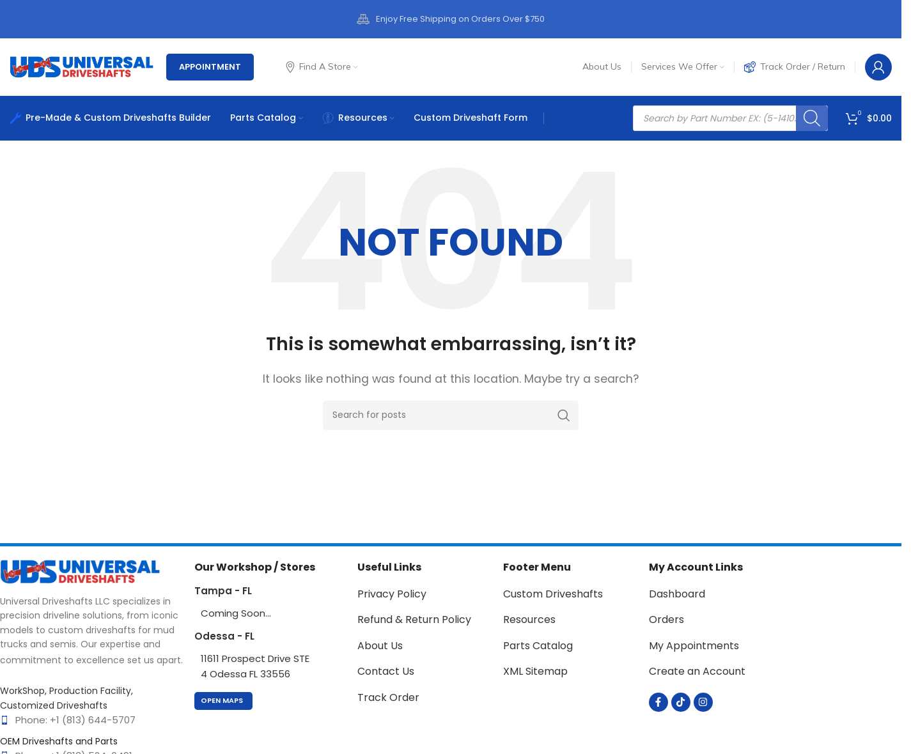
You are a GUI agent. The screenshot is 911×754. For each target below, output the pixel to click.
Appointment (210, 67)
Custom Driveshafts (553, 594)
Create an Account (697, 671)
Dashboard (677, 594)
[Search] (812, 118)
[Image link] (80, 571)
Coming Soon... (236, 613)
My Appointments (694, 645)
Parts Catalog (538, 645)
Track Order (388, 697)
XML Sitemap (535, 671)
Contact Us (385, 671)
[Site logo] (81, 66)
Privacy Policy (391, 594)
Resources (529, 619)
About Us (380, 645)
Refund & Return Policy (414, 619)
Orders (666, 619)
